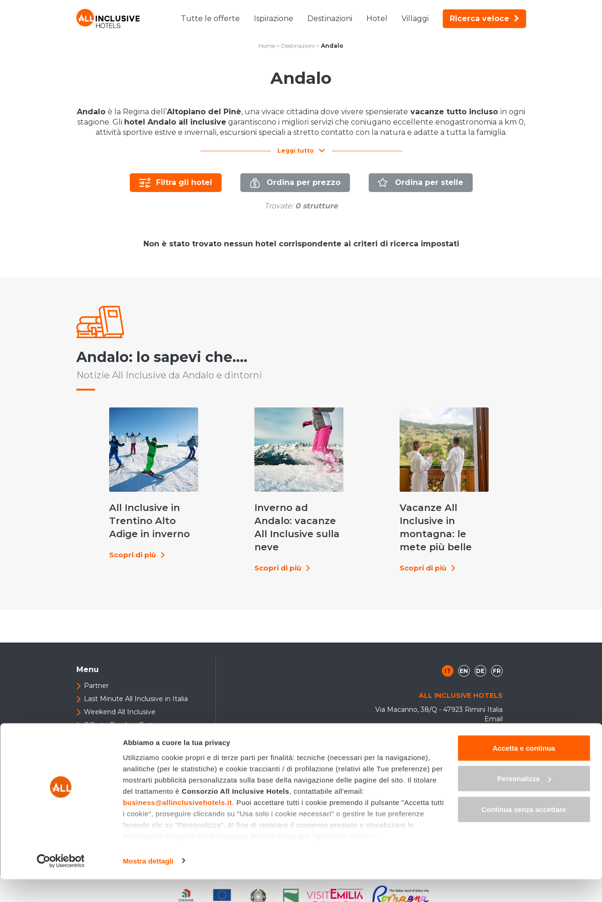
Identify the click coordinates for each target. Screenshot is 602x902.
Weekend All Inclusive (120, 690)
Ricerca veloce (484, 18)
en (464, 649)
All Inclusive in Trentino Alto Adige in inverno (134, 510)
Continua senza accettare (524, 832)
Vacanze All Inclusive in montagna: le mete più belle (425, 516)
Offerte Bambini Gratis (120, 703)
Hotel (376, 18)
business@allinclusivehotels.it (177, 825)
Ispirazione (273, 18)
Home (267, 45)
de (480, 649)
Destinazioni (329, 18)
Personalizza (524, 802)
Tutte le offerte (210, 18)
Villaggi (415, 18)
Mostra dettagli (148, 883)
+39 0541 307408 (469, 744)
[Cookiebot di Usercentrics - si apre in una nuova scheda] (61, 884)
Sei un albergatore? (115, 716)
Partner (96, 664)
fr (497, 649)
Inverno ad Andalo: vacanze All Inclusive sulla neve (273, 516)
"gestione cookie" (345, 859)
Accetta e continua (523, 771)
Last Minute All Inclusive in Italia (136, 677)
